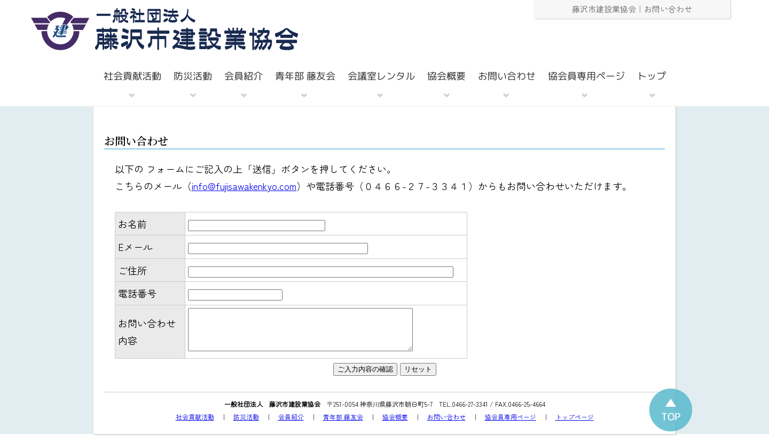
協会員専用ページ (510, 424)
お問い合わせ (446, 424)
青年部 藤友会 (343, 424)
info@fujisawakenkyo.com (244, 186)
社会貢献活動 (195, 424)
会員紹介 (291, 424)
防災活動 (246, 424)
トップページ (574, 424)
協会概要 (395, 424)
